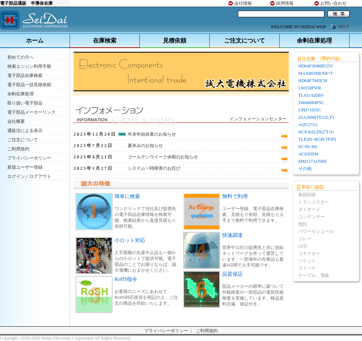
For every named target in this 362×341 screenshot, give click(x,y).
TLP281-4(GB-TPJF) (317, 139)
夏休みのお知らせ (145, 145)
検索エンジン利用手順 (29, 66)
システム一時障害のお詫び (154, 168)
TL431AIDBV (311, 95)
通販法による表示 (24, 130)
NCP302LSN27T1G (316, 132)
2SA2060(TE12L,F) (316, 117)
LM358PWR (309, 88)
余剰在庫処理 (314, 40)
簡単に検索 (127, 196)
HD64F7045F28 (312, 80)
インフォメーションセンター (258, 118)
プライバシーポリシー (29, 158)
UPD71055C (309, 110)
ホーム (35, 40)
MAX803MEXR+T (315, 73)
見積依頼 (174, 40)
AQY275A (308, 124)
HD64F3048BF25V (315, 66)
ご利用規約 (18, 148)
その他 (304, 168)
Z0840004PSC (311, 102)
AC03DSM (308, 154)
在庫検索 (104, 40)
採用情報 (285, 3)
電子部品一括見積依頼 (29, 84)
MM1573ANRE (312, 161)
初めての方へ (20, 57)
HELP (343, 26)
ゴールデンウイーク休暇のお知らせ (163, 157)
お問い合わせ (333, 3)
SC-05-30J (307, 146)
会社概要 (16, 121)
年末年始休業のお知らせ (152, 134)
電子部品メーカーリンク (31, 112)
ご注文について (244, 40)
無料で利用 (235, 196)
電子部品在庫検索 (24, 75)
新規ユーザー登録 (24, 167)
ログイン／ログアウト (29, 176)
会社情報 (243, 3)
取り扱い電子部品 (24, 103)
